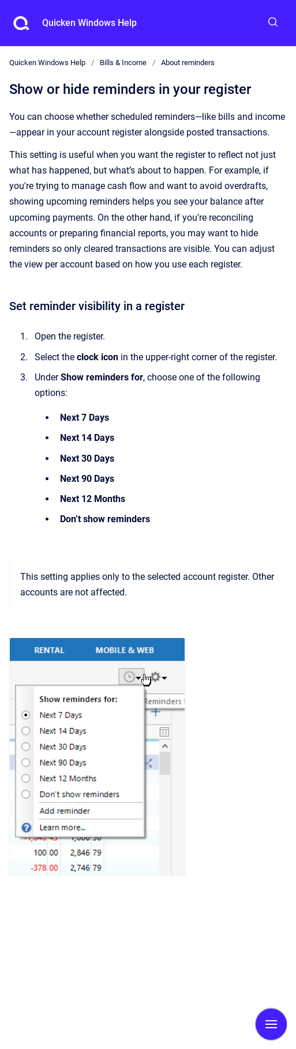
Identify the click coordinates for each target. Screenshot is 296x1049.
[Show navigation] (271, 1024)
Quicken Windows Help (89, 22)
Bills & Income (123, 62)
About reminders (188, 62)
